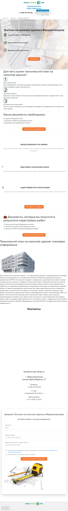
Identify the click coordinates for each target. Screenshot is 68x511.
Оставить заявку (34, 207)
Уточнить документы (34, 129)
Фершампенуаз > (13, 18)
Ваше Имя (8, 425)
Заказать (34, 59)
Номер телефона (10, 435)
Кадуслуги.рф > (5, 18)
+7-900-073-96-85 (26, 13)
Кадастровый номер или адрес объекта (16, 442)
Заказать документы (34, 235)
